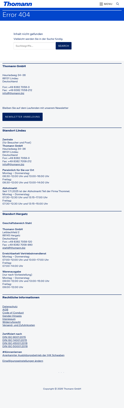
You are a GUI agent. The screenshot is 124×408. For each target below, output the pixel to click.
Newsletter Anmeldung (22, 116)
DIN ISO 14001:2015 (14, 340)
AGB (5, 309)
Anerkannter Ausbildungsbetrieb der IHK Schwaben (33, 355)
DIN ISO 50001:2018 (15, 346)
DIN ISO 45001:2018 (14, 343)
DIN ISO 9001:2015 (14, 337)
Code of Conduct (13, 312)
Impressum (9, 319)
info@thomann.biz (13, 93)
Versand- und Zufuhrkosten (18, 325)
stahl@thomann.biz (13, 247)
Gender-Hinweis (12, 315)
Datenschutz (9, 306)
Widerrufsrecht (11, 322)
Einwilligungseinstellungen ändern (22, 360)
